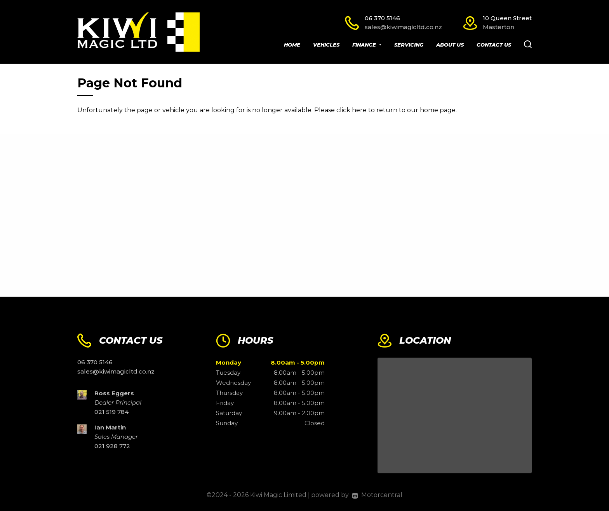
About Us (450, 45)
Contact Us (494, 45)
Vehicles (326, 45)
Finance (366, 45)
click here (351, 110)
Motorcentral (377, 495)
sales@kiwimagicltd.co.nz (403, 27)
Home (292, 45)
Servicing (408, 45)
